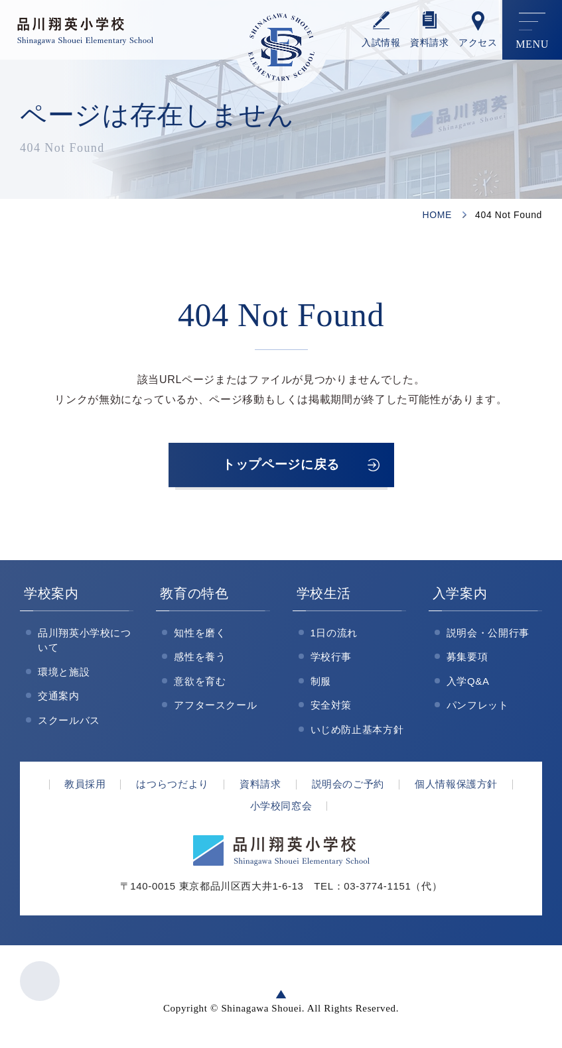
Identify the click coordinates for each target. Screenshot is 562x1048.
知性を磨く (200, 634)
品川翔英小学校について (84, 642)
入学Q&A (468, 683)
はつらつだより (172, 786)
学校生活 (324, 595)
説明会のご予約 (348, 786)
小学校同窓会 (281, 807)
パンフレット (478, 707)
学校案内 (51, 595)
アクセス (478, 43)
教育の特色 (194, 595)
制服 (321, 683)
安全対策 (331, 707)
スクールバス (69, 722)
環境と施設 (64, 673)
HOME (437, 214)
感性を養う (200, 659)
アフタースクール (215, 707)
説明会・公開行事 (488, 634)
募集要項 (467, 659)
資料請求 (429, 43)
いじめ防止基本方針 (357, 731)
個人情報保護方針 (456, 786)
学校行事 (331, 659)
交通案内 (59, 698)
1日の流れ (334, 634)
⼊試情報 (381, 43)
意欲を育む (200, 683)
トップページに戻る (281, 466)
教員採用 (85, 786)
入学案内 (460, 595)
